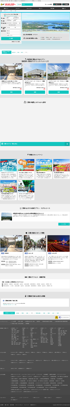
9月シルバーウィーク (58, 37)
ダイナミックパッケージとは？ (11, 15)
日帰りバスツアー (37, 397)
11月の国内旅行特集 (40, 387)
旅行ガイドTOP (14, 368)
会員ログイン (57, 4)
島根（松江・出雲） (44, 333)
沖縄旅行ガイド (29, 368)
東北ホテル (28, 352)
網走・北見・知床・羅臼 (16, 344)
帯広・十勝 (13, 341)
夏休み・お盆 (49, 37)
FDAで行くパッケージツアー (55, 389)
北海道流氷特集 (53, 376)
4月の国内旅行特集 (39, 385)
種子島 (52, 341)
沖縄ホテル (24, 354)
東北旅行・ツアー (26, 328)
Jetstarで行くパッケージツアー (16, 391)
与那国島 (59, 344)
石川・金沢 (25, 344)
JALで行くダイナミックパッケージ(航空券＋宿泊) (40, 389)
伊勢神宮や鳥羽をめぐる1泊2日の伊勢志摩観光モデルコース (28, 213)
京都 (31, 341)
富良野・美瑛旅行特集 (23, 378)
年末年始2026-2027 (56, 39)
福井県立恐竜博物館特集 (44, 378)
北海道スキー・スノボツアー (16, 376)
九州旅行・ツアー (53, 328)
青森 (23, 329)
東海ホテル (51, 352)
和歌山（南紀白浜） (34, 345)
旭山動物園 (46, 374)
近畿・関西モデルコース (56, 360)
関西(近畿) (38, 313)
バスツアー (18, 8)
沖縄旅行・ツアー (61, 328)
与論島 (52, 344)
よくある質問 (49, 4)
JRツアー (41, 8)
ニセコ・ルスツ (14, 333)
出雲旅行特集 (53, 378)
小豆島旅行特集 (22, 380)
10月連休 (43, 39)
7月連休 (42, 37)
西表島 (59, 340)
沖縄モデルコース (30, 362)
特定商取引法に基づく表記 (30, 321)
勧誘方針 (38, 321)
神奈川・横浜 (25, 341)
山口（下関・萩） (44, 334)
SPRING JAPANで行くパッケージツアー (31, 391)
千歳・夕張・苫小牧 (15, 332)
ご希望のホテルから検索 (15, 41)
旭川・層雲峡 (14, 337)
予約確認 (66, 4)
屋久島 (52, 340)
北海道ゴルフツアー (37, 376)
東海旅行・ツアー (34, 333)
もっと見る (63, 224)
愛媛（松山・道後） (44, 341)
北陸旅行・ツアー (26, 343)
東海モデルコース (47, 360)
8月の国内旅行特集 (14, 387)
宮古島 (59, 337)
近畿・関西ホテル (58, 352)
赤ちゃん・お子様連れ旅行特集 (51, 387)
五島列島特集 (52, 380)
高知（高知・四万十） (45, 342)
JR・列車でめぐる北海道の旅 (63, 376)
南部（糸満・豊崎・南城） (62, 330)
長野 (31, 329)
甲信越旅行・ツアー (34, 328)
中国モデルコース (65, 360)
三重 (31, 337)
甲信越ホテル (45, 352)
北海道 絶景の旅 (14, 378)
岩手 (23, 332)
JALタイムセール (27, 389)
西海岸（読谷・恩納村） (62, 333)
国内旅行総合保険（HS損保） (48, 321)
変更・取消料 (20, 321)
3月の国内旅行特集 (31, 385)
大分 (51, 336)
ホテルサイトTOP (14, 352)
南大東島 (59, 345)
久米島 (59, 336)
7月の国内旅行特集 (64, 385)
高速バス (64, 8)
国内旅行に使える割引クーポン (16, 389)
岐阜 (22, 52)
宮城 (23, 334)
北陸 (27, 313)
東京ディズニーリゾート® (15, 374)
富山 (23, 347)
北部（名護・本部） (61, 334)
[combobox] (9, 18)
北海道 (17, 313)
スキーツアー (29, 8)
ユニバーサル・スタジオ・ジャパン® (28, 374)
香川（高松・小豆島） (45, 339)
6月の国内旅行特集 (56, 385)
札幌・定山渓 (14, 329)
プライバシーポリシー (19, 404)
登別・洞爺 (13, 334)
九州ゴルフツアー (46, 376)
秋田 (23, 330)
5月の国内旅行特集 (47, 385)
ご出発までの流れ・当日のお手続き (17, 323)
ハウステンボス (53, 333)
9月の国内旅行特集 (23, 387)
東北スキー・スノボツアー (27, 376)
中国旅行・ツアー (44, 328)
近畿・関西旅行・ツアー (35, 339)
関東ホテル (33, 352)
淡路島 (32, 347)
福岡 (51, 329)
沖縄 (58, 313)
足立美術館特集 (59, 378)
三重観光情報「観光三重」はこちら (9, 304)
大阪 (31, 340)
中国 (44, 313)
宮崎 (51, 337)
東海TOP (14, 52)
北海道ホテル (21, 352)
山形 (23, 333)
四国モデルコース (14, 362)
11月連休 (48, 39)
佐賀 (51, 330)
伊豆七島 (52, 8)
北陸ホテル (39, 352)
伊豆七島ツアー (59, 397)
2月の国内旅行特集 (22, 385)
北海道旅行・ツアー (14, 328)
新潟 (31, 330)
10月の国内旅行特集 (31, 387)
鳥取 (42, 332)
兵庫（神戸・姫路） (34, 343)
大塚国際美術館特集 (14, 380)
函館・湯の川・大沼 (15, 336)
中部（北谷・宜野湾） (62, 332)
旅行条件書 (12, 404)
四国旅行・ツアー (44, 337)
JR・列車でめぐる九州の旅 (43, 380)
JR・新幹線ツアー (14, 399)
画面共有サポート (33, 404)
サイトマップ (26, 404)
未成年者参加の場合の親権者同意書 (61, 321)
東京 (23, 338)
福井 (23, 345)
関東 (23, 313)
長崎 (51, 332)
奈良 (31, 344)
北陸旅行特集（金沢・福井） (34, 378)
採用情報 (27, 323)
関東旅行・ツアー (26, 337)
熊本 (51, 334)
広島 (42, 329)
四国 (49, 313)
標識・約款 (7, 404)
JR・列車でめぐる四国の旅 (32, 380)
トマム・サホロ (14, 340)
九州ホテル (19, 354)
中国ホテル (65, 352)
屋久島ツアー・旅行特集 (60, 380)
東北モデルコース (31, 360)
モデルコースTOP (14, 360)
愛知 (18, 52)
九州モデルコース (22, 362)
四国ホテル (13, 354)
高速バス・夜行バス (48, 397)
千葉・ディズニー (26, 339)
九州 (53, 313)
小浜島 (59, 341)
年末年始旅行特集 (14, 385)
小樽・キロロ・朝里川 (15, 330)
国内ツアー (6, 8)
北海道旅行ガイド (22, 368)
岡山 (42, 330)
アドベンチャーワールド (62, 374)
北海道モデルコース (22, 360)
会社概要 (1, 404)
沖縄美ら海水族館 (53, 374)
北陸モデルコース (39, 360)
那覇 (59, 329)
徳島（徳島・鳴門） (44, 338)
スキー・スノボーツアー (24, 397)
